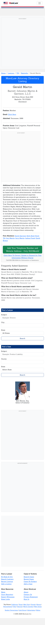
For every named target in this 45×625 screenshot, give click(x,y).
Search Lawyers (7, 579)
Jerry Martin (20, 238)
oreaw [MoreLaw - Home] (11, 3)
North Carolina (28, 606)
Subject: (4, 315)
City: (3, 322)
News (3, 592)
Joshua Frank (30, 238)
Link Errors (22, 610)
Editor (38, 610)
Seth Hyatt (31, 236)
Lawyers (11, 73)
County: (4, 359)
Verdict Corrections (11, 610)
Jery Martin (10, 238)
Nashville (24, 73)
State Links (5, 599)
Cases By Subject (30, 581)
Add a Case (28, 584)
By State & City (7, 577)
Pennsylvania (7, 606)
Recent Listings (7, 581)
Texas (21, 604)
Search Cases (29, 577)
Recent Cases (29, 579)
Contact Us (28, 594)
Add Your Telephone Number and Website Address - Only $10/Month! (22, 249)
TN (17, 73)
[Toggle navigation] (39, 3)
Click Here (12, 114)
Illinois (39, 604)
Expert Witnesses (7, 597)
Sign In (26, 599)
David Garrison (20, 236)
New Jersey (38, 606)
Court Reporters (7, 594)
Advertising (31, 610)
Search (22, 338)
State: (3, 330)
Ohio (14, 606)
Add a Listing (6, 584)
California (14, 604)
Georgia (19, 606)
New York (27, 604)
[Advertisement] (22, 43)
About (26, 592)
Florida (33, 604)
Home (3, 73)
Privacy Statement (31, 597)
